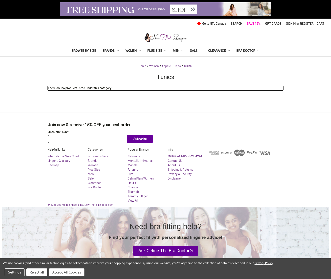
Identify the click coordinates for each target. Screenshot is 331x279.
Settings (14, 272)
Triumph (133, 191)
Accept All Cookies (66, 272)
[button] (165, 251)
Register (306, 23)
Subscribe (140, 139)
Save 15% (253, 23)
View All (133, 200)
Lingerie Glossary (59, 160)
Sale (195, 51)
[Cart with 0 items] (320, 24)
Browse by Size (84, 51)
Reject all (37, 272)
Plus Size (156, 51)
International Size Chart (63, 156)
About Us (174, 165)
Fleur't (132, 183)
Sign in (291, 23)
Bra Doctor (247, 51)
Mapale (133, 165)
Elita (130, 174)
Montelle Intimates (140, 160)
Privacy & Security (180, 174)
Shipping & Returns (180, 169)
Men (178, 51)
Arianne (133, 169)
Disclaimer (175, 178)
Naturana (134, 156)
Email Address (58, 132)
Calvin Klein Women (141, 178)
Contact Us (175, 160)
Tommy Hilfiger (138, 196)
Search (236, 23)
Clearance (219, 51)
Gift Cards (273, 23)
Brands (111, 51)
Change (133, 187)
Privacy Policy (264, 263)
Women (133, 51)
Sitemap (53, 165)
